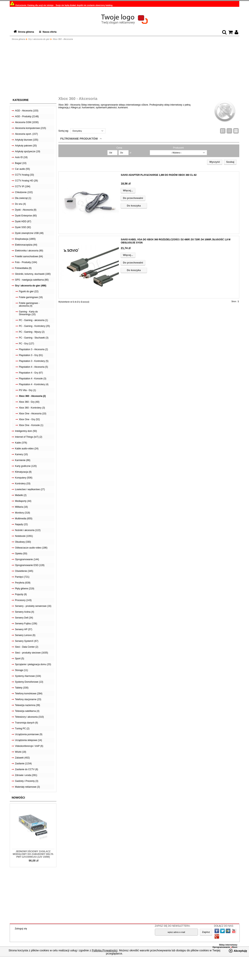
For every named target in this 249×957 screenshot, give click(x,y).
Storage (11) (21, 670)
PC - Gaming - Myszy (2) (32, 332)
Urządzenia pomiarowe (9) (28, 734)
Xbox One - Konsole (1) (31, 425)
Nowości (18, 797)
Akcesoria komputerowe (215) (30, 128)
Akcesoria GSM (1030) (27, 122)
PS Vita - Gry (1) (27, 390)
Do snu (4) (20, 204)
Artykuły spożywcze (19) (27, 151)
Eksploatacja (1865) (25, 239)
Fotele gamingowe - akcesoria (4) (29, 304)
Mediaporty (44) (23, 501)
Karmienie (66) (22, 460)
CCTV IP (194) (22, 186)
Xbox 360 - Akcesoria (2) (32, 396)
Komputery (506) (23, 477)
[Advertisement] (124, 69)
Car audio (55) (22, 169)
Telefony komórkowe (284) (28, 693)
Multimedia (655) (23, 518)
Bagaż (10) (20, 163)
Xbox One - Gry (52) (29, 419)
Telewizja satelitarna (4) (27, 711)
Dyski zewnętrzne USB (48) (29, 233)
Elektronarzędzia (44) (26, 244)
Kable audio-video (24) (27, 448)
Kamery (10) (21, 454)
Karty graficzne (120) (26, 466)
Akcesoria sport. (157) (26, 134)
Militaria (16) (21, 507)
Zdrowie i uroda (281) (26, 775)
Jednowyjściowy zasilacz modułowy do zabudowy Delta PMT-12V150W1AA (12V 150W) (33, 854)
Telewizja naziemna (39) (27, 705)
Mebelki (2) (20, 495)
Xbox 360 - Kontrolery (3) (32, 407)
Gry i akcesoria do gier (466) (30, 285)
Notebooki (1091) (24, 536)
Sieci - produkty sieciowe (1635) (31, 652)
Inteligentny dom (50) (26, 431)
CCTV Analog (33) (24, 174)
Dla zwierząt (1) (23, 198)
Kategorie (21, 99)
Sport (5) (19, 658)
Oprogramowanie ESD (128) (29, 565)
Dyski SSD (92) (23, 227)
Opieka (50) (21, 553)
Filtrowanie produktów (79, 138)
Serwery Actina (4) (24, 612)
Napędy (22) (21, 524)
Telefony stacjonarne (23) (28, 699)
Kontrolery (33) (22, 483)
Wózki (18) (20, 752)
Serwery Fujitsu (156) (26, 623)
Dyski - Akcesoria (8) (25, 209)
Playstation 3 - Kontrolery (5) (33, 361)
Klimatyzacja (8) (23, 472)
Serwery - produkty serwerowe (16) (33, 606)
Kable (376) (21, 442)
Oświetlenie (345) (24, 571)
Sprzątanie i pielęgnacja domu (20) (33, 664)
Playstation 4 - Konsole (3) (32, 378)
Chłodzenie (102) (24, 192)
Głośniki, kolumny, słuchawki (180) (33, 274)
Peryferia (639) (22, 582)
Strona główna (26, 32)
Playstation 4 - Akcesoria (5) (33, 367)
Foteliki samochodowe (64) (29, 256)
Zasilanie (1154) (23, 763)
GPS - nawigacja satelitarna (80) (32, 279)
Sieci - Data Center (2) (26, 647)
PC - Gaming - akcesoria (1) (33, 320)
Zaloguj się (21, 928)
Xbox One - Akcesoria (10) (32, 413)
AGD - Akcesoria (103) (26, 110)
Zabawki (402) (22, 757)
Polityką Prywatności (104, 950)
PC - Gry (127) (26, 343)
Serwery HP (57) (23, 629)
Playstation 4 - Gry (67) (31, 372)
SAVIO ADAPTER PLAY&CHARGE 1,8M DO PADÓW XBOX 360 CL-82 (158, 175)
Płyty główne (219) (24, 588)
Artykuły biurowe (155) (26, 139)
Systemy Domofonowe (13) (29, 682)
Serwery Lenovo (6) (25, 635)
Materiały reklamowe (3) (27, 787)
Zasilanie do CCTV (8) (26, 769)
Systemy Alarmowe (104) (28, 676)
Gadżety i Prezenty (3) (26, 781)
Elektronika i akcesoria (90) (29, 250)
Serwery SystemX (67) (26, 641)
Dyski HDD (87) (23, 221)
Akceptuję (240, 950)
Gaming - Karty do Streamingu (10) (28, 313)
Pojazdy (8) (21, 594)
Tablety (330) (21, 687)
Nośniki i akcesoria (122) (27, 530)
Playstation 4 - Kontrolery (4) (33, 384)
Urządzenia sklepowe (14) (28, 740)
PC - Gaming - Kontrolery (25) (34, 326)
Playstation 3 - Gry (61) (31, 355)
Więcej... (128, 190)
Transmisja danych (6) (26, 722)
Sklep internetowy (228, 945)
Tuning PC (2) (22, 728)
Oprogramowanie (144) (27, 559)
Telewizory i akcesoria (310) (29, 717)
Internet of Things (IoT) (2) (28, 437)
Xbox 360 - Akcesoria (63, 39)
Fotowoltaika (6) (23, 268)
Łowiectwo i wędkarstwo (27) (30, 489)
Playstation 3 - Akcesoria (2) (33, 349)
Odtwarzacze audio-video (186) (31, 547)
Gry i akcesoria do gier (39, 39)
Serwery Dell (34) (24, 617)
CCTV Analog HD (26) (26, 180)
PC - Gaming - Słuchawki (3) (33, 337)
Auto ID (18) (21, 157)
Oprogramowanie (221, 947)
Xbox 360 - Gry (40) (29, 402)
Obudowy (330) (23, 542)
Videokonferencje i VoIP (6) (29, 746)
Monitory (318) (22, 512)
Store (234, 947)
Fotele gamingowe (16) (31, 297)
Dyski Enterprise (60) (26, 215)
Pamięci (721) (22, 577)
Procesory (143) (23, 600)
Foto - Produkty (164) (26, 262)
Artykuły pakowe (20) (26, 145)
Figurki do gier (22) (29, 291)
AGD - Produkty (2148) (27, 116)
